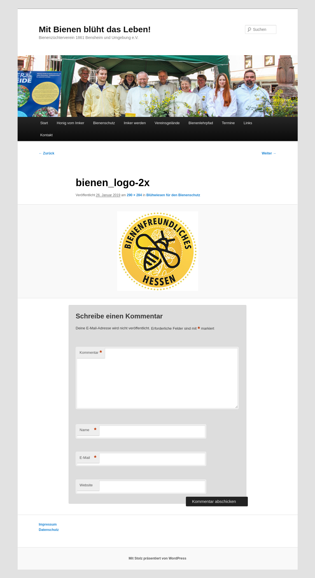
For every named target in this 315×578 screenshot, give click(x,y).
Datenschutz (49, 530)
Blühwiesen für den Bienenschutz (173, 195)
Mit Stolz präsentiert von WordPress (157, 558)
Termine (228, 123)
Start (44, 123)
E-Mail (88, 458)
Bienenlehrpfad (200, 123)
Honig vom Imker (70, 123)
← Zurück (46, 153)
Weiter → (269, 153)
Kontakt (46, 135)
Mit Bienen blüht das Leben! (95, 29)
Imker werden (135, 123)
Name (88, 430)
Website (86, 485)
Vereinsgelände (167, 123)
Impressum (48, 524)
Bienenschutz (104, 123)
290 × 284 (134, 195)
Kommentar (91, 353)
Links (248, 123)
